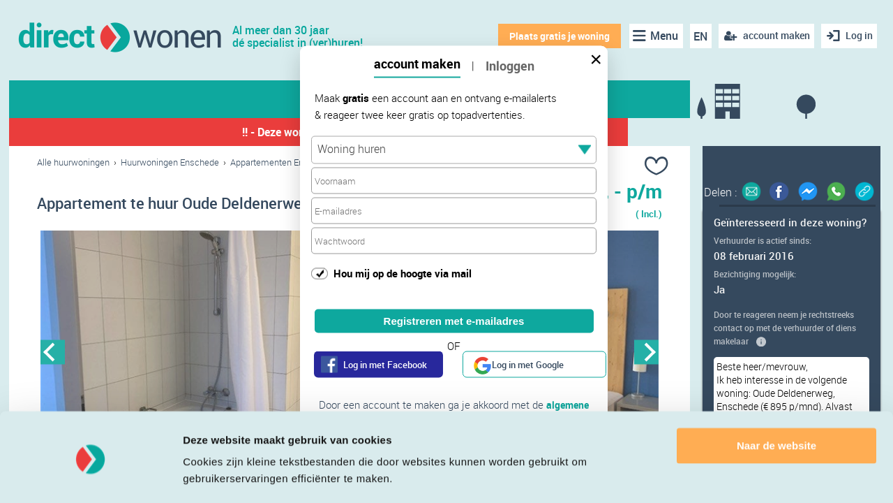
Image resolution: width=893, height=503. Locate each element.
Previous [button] (52, 352)
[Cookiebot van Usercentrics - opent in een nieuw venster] (90, 475)
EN (698, 36)
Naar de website (776, 404)
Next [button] (646, 352)
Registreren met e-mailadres (454, 321)
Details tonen (216, 475)
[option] (193, 353)
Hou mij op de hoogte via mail (402, 272)
